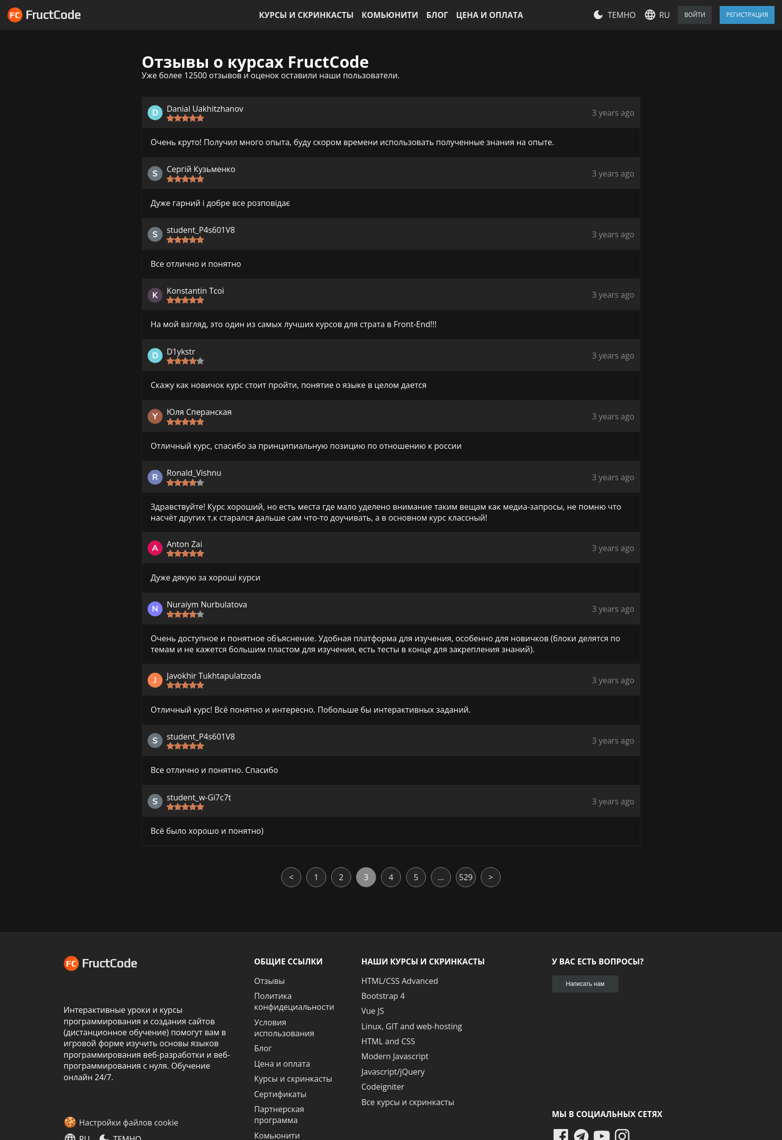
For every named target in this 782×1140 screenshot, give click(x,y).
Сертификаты (280, 1094)
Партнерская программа (279, 1115)
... (441, 877)
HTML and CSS (388, 1041)
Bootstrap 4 (383, 995)
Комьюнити (390, 14)
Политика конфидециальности (294, 1001)
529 (465, 877)
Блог (437, 14)
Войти (694, 14)
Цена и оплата (489, 14)
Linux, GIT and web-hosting (412, 1026)
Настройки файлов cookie (129, 1122)
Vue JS (373, 1010)
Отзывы (269, 980)
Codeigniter (383, 1086)
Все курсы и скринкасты (408, 1102)
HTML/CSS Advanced (400, 980)
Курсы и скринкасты (306, 14)
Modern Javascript (395, 1056)
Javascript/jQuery (393, 1071)
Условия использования (284, 1028)
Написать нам (585, 983)
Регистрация (747, 14)
